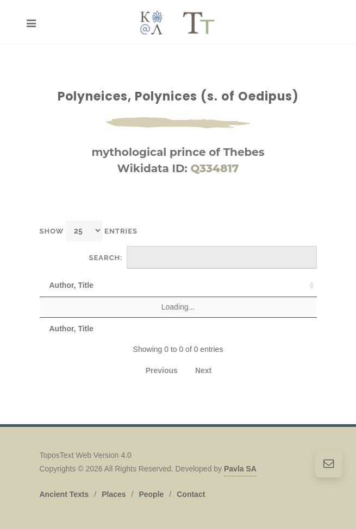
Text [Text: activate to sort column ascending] (127, 285)
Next (203, 370)
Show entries (89, 231)
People (151, 494)
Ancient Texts (64, 494)
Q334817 (214, 168)
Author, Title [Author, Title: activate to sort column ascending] (71, 285)
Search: (203, 257)
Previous (162, 370)
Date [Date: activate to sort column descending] (296, 285)
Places (114, 494)
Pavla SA (240, 468)
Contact (191, 494)
